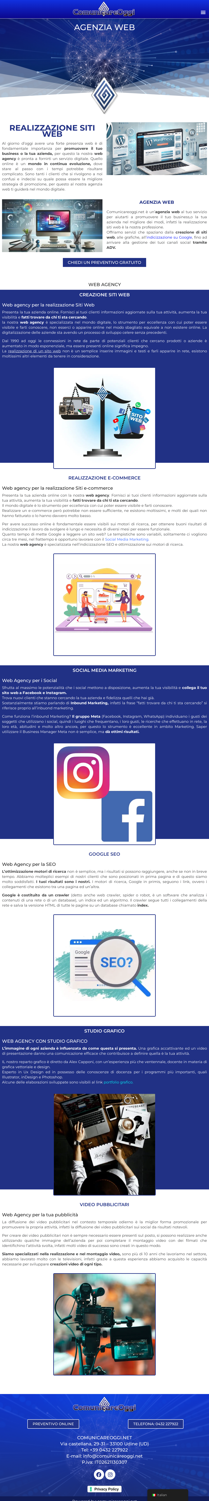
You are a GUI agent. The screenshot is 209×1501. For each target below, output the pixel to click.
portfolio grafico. (118, 1082)
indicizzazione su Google (169, 237)
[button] (203, 12)
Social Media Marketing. (127, 539)
